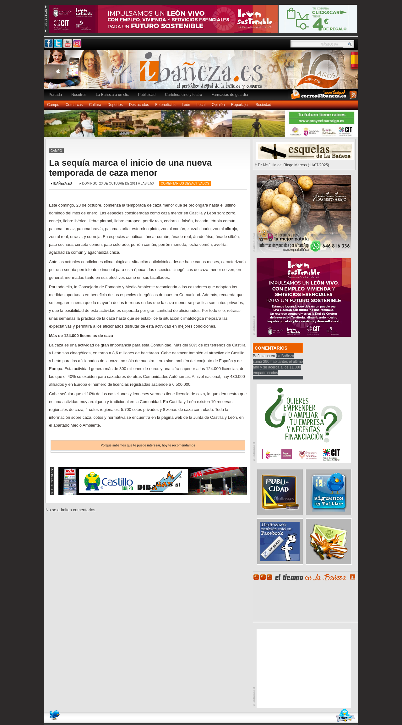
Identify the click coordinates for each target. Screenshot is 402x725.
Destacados (139, 104)
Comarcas (74, 104)
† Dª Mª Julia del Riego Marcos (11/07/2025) (292, 165)
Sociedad (263, 104)
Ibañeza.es (202, 72)
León (186, 104)
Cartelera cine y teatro (183, 94)
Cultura (95, 104)
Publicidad (146, 94)
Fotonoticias (165, 104)
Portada (55, 94)
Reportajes (240, 104)
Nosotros (78, 94)
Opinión (218, 104)
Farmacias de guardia (229, 94)
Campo (53, 104)
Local (201, 104)
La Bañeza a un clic (112, 94)
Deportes (115, 104)
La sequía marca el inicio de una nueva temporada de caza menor (130, 168)
